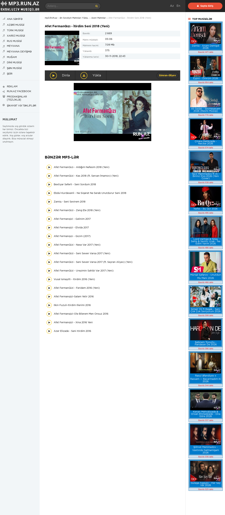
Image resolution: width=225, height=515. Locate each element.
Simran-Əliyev (167, 76)
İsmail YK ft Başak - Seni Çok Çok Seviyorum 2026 (206, 310)
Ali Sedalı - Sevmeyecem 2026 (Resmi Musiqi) (205, 110)
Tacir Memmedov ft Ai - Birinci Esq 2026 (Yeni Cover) (205, 176)
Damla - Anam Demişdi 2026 (205, 47)
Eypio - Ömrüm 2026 (205, 78)
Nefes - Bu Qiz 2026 (206, 209)
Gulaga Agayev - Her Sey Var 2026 (206, 484)
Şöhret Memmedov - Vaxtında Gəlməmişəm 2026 (205, 450)
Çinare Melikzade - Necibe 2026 (206, 142)
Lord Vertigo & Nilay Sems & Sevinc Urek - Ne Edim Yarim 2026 (205, 241)
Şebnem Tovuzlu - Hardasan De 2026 (206, 343)
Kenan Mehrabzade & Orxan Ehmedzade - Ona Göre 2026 (205, 414)
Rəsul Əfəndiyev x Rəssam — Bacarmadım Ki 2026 (205, 379)
